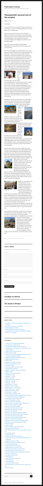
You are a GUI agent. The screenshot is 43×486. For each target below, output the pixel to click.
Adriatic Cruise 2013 (20, 238)
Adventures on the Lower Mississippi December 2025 (17, 354)
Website (6, 280)
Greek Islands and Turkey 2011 (12, 393)
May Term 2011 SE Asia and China (12, 418)
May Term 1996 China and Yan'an (12, 407)
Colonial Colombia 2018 (10, 368)
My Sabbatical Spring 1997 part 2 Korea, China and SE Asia (18, 429)
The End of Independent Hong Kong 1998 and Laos (16, 452)
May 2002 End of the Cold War (12, 401)
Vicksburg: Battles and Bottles (12, 327)
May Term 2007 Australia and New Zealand (14, 412)
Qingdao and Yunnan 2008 (11, 440)
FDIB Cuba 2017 (8, 378)
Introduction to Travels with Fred (12, 398)
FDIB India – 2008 (9, 381)
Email (6, 274)
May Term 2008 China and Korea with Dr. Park (15, 414)
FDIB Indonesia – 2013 (10, 384)
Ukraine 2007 (8, 459)
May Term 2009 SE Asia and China (13, 415)
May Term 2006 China (10, 411)
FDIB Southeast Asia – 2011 (11, 389)
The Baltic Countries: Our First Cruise (13, 450)
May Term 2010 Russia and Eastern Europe (14, 417)
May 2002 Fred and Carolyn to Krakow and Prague (16, 403)
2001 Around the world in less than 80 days (14, 346)
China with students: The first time (13, 367)
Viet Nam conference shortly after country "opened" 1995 (18, 464)
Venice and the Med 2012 (11, 463)
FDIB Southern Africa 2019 (11, 390)
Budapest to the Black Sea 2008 (12, 362)
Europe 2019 (8, 371)
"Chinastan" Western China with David (14, 343)
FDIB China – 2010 (9, 376)
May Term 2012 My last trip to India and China (15, 420)
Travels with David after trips (11, 458)
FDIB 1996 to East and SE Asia (12, 373)
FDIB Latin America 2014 (10, 385)
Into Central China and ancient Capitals (14, 396)
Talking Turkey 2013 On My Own (12, 447)
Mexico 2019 (8, 425)
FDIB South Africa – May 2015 (12, 387)
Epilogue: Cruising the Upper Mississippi (14, 370)
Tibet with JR (8, 456)
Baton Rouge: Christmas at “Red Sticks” (14, 326)
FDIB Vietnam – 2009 (10, 392)
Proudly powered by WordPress (17, 482)
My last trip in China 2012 (11, 428)
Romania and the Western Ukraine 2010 (14, 442)
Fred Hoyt (7, 238)
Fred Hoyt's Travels (12, 7)
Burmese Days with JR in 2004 (12, 363)
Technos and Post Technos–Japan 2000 (14, 448)
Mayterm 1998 (8, 423)
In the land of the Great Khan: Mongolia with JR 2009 (17, 395)
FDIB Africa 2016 (9, 374)
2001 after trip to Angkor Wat (11, 345)
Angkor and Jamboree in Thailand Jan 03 (14, 357)
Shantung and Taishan (10, 444)
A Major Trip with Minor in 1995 (12, 351)
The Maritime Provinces (10, 455)
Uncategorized (8, 461)
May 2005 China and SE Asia (11, 406)
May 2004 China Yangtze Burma (12, 404)
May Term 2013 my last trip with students (14, 422)
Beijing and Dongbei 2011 (11, 359)
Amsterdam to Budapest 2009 (12, 356)
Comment (6, 252)
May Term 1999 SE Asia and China (13, 409)
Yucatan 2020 (8, 467)
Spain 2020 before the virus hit (12, 445)
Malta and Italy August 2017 (11, 400)
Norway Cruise (8, 434)
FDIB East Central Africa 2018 (11, 379)
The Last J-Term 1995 (10, 453)
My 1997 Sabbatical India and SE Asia (13, 426)
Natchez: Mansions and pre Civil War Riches (15, 329)
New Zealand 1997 (9, 433)
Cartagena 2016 (8, 365)
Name (6, 269)
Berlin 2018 (7, 360)
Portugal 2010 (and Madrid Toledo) (13, 436)
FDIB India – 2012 (9, 382)
